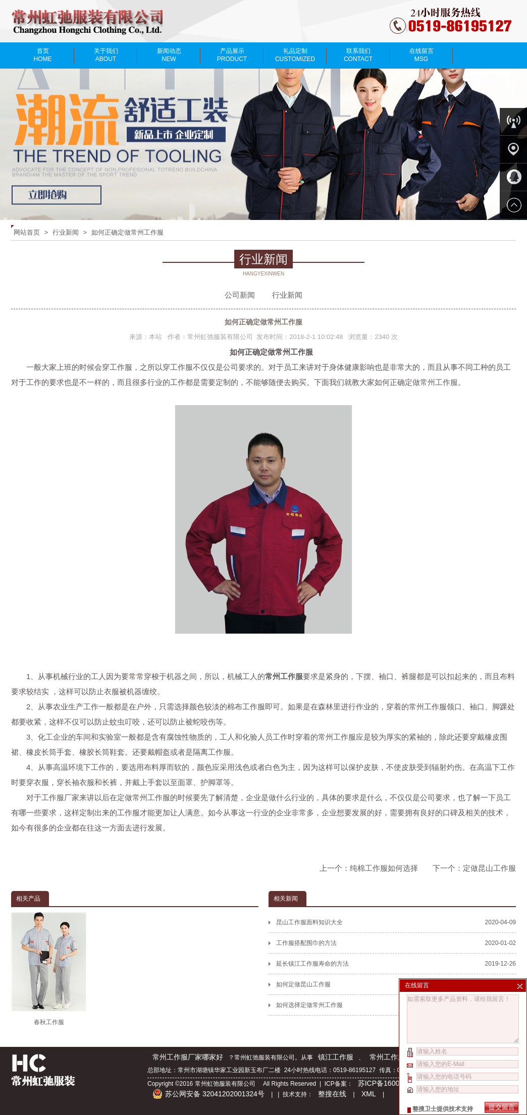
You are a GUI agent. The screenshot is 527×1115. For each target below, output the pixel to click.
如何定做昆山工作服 (396, 984)
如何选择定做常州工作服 (396, 1005)
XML (368, 1094)
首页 (42, 55)
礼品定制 (295, 55)
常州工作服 (387, 1057)
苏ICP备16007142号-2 (394, 1083)
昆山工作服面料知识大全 (396, 922)
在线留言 (421, 55)
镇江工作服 (335, 1057)
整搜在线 (332, 1094)
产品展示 (232, 55)
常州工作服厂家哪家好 (187, 1057)
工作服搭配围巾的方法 (396, 943)
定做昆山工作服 (489, 868)
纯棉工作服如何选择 (384, 868)
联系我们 (358, 55)
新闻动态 (168, 55)
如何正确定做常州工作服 (127, 232)
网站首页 (27, 232)
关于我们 (105, 55)
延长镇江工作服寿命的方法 (396, 964)
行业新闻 (65, 232)
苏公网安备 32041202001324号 (208, 1094)
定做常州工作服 (431, 382)
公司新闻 (240, 295)
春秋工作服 (49, 969)
